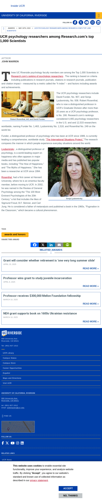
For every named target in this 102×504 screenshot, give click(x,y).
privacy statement (39, 480)
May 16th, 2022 (25, 28)
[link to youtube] (86, 22)
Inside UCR (18, 5)
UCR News (7, 460)
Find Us (18, 424)
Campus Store (9, 363)
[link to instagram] (92, 22)
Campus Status (9, 358)
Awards (11, 28)
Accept (68, 488)
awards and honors (15, 234)
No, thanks (70, 495)
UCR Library (8, 353)
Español (6, 373)
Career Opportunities (12, 368)
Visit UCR (7, 383)
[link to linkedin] (98, 22)
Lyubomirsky (7, 149)
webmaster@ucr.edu (15, 408)
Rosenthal (6, 177)
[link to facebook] (75, 22)
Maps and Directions (12, 378)
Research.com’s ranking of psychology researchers (37, 76)
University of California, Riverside (24, 15)
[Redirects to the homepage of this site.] (4, 30)
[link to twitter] (81, 22)
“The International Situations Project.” (64, 139)
